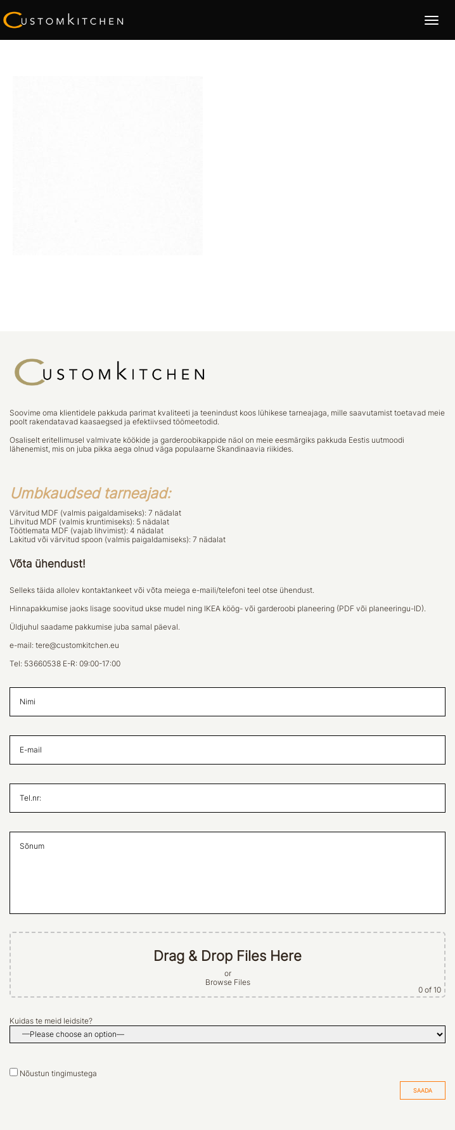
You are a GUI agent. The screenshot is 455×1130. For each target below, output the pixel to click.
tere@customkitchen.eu (77, 645)
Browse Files (227, 982)
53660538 (42, 663)
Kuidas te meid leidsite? (51, 1021)
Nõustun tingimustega (58, 1073)
